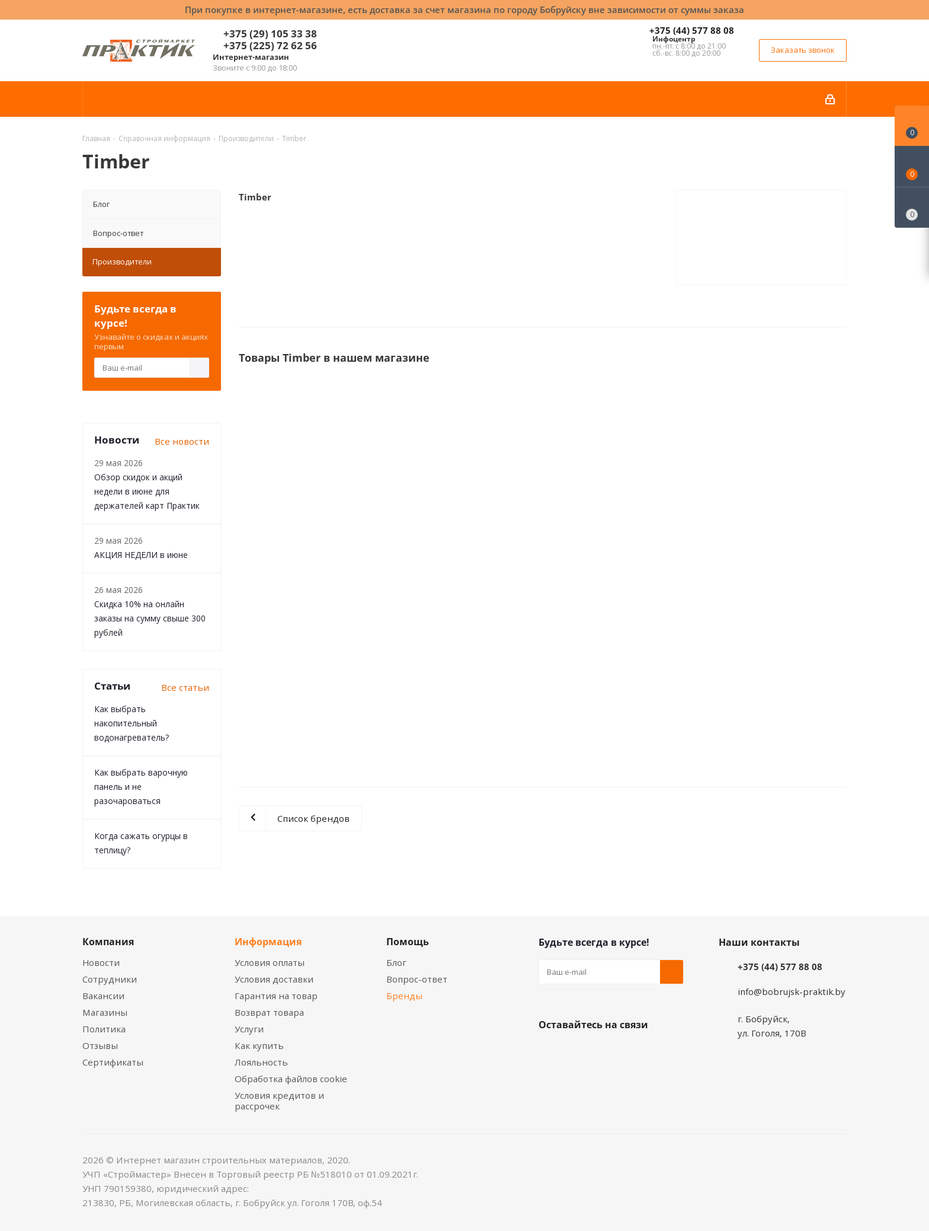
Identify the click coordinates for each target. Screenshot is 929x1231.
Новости (101, 962)
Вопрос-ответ (118, 233)
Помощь (407, 941)
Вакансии (103, 996)
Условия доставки (274, 979)
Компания (108, 941)
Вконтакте (550, 1052)
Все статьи (185, 687)
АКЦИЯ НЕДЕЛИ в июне (141, 554)
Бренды (404, 996)
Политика (104, 1029)
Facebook (580, 1052)
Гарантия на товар (276, 996)
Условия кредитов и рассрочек (279, 1100)
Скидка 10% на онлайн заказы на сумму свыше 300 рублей (150, 618)
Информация (268, 941)
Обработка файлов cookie (291, 1079)
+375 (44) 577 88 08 (691, 30)
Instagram (610, 1052)
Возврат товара (269, 1012)
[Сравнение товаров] (912, 207)
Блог (101, 204)
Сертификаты (112, 1062)
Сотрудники (109, 979)
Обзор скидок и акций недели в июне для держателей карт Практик (147, 491)
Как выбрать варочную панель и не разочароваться (141, 786)
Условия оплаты (270, 962)
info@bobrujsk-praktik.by (791, 991)
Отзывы (100, 1045)
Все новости (182, 441)
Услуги (249, 1029)
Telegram (639, 1052)
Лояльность (261, 1062)
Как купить (259, 1045)
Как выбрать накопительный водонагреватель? (131, 723)
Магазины (104, 1012)
